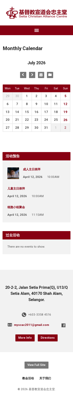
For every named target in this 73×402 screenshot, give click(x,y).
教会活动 (28, 378)
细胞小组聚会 (16, 207)
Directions (48, 337)
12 (65, 104)
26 (65, 120)
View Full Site (36, 365)
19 (65, 112)
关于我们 (45, 378)
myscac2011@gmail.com (31, 325)
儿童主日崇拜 (16, 188)
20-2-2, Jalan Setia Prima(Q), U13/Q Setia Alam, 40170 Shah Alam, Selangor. (36, 293)
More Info (25, 337)
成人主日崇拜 (31, 169)
